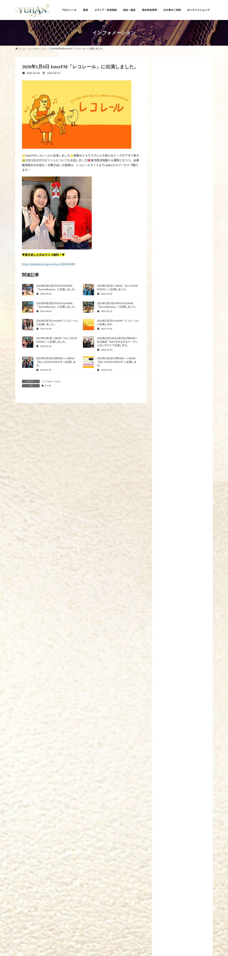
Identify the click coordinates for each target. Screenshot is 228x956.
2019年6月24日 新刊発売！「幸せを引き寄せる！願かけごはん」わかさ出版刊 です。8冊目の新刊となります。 (190, 493)
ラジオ (48, 385)
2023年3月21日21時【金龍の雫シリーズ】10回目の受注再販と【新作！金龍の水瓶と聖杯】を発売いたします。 (190, 366)
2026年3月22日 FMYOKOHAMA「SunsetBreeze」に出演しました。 (190, 653)
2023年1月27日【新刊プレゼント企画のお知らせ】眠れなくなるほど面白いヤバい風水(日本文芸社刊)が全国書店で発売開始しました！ (190, 393)
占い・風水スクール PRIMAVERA (101, 893)
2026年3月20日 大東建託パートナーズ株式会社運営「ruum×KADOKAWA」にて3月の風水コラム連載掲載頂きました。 (191, 678)
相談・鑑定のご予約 (133, 893)
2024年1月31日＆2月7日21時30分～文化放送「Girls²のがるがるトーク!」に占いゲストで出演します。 (118, 342)
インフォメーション (51, 381)
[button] (114, 867)
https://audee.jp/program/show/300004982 (48, 264)
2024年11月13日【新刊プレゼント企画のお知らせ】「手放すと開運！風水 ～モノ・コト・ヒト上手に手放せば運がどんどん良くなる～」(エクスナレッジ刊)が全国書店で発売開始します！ (190, 194)
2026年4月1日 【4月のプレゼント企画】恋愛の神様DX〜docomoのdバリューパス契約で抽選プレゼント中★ (190, 601)
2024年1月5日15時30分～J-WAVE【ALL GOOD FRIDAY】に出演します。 (56, 362)
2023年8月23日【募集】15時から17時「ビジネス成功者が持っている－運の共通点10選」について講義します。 (191, 308)
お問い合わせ (156, 893)
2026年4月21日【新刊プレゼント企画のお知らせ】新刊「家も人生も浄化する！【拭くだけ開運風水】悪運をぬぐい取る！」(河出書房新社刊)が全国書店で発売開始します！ (190, 544)
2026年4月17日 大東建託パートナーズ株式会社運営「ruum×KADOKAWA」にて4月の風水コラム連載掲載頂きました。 (191, 574)
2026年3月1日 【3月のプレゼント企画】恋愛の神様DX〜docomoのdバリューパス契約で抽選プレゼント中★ (190, 786)
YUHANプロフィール (29, 893)
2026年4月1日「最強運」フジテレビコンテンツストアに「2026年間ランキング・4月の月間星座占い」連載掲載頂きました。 (191, 628)
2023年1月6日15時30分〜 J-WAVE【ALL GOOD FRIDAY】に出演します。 (116, 362)
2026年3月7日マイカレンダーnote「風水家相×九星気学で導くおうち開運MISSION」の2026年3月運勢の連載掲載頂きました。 (191, 759)
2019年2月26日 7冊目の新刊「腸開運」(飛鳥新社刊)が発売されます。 (191, 517)
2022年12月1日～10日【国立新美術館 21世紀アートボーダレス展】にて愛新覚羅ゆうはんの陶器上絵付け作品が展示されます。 (190, 443)
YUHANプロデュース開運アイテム (62, 893)
